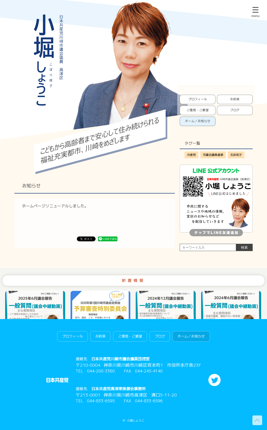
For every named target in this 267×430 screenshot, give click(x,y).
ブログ (235, 110)
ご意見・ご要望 (198, 110)
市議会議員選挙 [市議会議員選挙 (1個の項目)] (213, 155)
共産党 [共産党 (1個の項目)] (191, 155)
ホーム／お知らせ (197, 121)
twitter (214, 380)
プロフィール (197, 99)
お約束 (235, 99)
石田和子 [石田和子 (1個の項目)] (236, 155)
